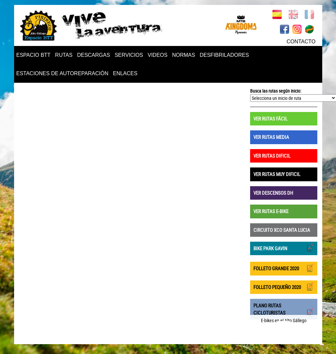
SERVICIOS (129, 55)
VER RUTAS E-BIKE (270, 211)
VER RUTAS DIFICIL (271, 155)
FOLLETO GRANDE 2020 (283, 268)
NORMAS (183, 55)
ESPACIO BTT (33, 55)
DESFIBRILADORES (224, 55)
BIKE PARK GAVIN (283, 248)
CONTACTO (301, 41)
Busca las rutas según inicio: (275, 91)
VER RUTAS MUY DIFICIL (276, 174)
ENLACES (125, 73)
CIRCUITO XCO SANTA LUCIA (281, 230)
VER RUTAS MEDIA (271, 137)
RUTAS (63, 55)
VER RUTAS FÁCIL (270, 118)
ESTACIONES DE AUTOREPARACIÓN (62, 73)
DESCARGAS (93, 55)
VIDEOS (157, 55)
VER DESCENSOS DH (273, 192)
